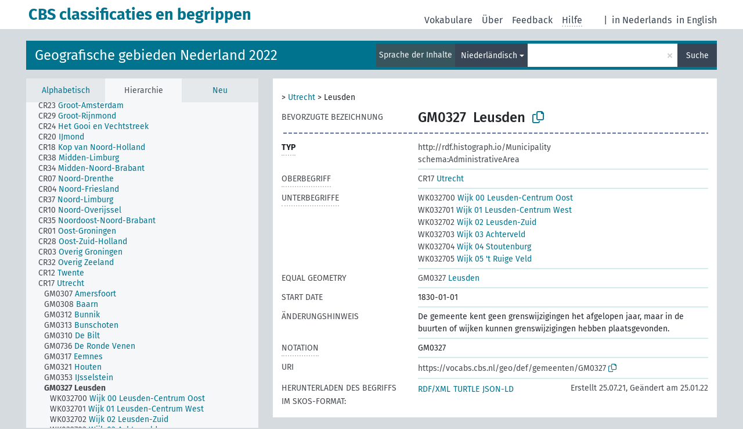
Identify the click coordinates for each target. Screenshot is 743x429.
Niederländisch (489, 55)
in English (696, 20)
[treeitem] (86, 106)
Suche (697, 55)
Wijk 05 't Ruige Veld (475, 259)
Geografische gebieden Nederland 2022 (156, 55)
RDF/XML (434, 389)
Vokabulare (448, 20)
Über (492, 20)
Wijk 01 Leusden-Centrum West (495, 210)
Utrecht (301, 97)
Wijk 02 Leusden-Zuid (477, 222)
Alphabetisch (66, 90)
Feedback (532, 20)
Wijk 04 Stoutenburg (474, 247)
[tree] (142, 265)
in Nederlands (642, 20)
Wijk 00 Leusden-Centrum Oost (495, 198)
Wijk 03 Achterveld (471, 234)
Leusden (448, 278)
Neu (220, 90)
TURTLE (466, 389)
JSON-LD (498, 389)
